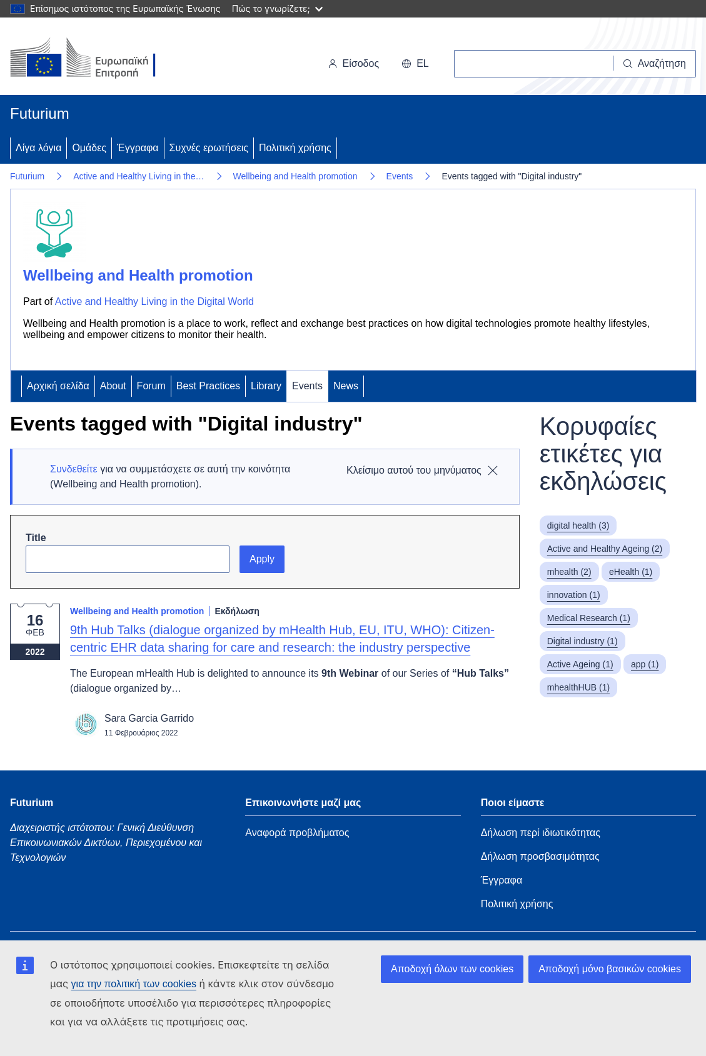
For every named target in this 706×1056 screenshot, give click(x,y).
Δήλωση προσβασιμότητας (540, 856)
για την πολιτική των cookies (133, 984)
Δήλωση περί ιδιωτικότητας (540, 832)
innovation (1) (573, 595)
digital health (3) (578, 525)
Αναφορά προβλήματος (297, 832)
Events (399, 176)
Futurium (39, 113)
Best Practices (208, 386)
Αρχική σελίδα (58, 386)
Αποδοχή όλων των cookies (452, 969)
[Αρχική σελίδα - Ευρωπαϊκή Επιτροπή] (96, 58)
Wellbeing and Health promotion (295, 176)
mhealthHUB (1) (578, 687)
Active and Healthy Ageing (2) (604, 549)
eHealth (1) (630, 572)
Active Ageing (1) (580, 664)
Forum (151, 386)
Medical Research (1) (588, 618)
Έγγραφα (138, 147)
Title (36, 537)
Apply (262, 559)
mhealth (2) (569, 572)
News (345, 386)
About (113, 386)
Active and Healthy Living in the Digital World (154, 301)
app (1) (644, 664)
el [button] (415, 63)
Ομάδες (89, 147)
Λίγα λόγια (38, 147)
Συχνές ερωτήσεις (208, 147)
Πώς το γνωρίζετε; (277, 8)
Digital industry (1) (582, 641)
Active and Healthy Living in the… (138, 176)
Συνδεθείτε (74, 469)
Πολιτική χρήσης (295, 147)
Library (266, 386)
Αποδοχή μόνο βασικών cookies (609, 969)
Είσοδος (354, 63)
